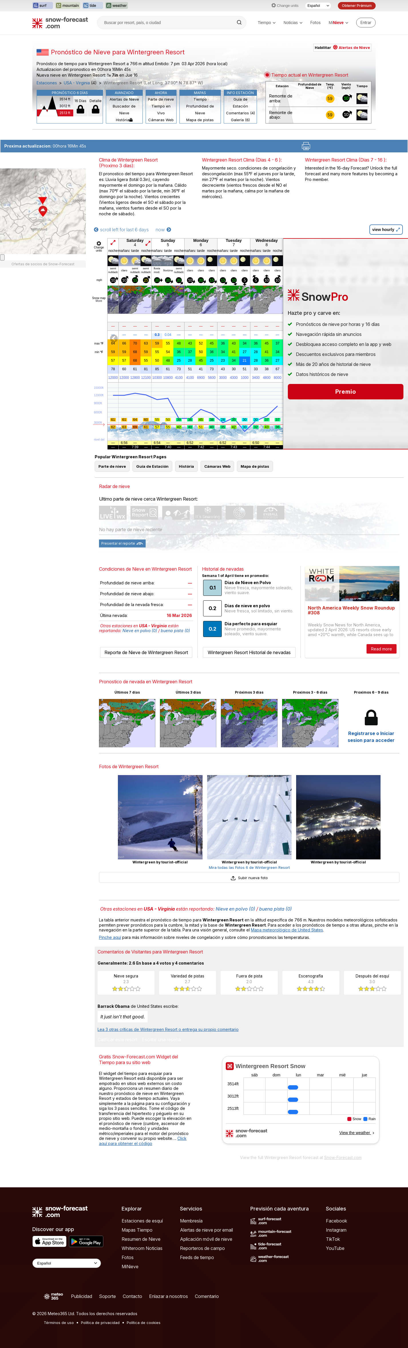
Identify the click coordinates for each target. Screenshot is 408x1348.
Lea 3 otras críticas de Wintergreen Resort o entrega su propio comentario (168, 1029)
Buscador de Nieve (124, 109)
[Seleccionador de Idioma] (318, 6)
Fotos (315, 22)
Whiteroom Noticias (142, 1248)
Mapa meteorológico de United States (287, 929)
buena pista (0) (175, 630)
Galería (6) (240, 120)
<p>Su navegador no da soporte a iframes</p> (300, 1104)
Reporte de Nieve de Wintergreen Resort (146, 652)
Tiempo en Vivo (161, 109)
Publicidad (81, 1296)
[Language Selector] (66, 1263)
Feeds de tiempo (197, 1257)
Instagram (336, 1230)
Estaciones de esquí (142, 1221)
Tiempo (267, 22)
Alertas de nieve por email (206, 1230)
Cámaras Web (161, 120)
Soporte (107, 1296)
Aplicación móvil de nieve (206, 1239)
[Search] (239, 22)
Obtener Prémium (357, 5)
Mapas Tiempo (137, 1230)
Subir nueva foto (249, 877)
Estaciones (47, 83)
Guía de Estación (240, 102)
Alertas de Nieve (124, 99)
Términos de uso (59, 1322)
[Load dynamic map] (2, 257)
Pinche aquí (110, 937)
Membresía (191, 1221)
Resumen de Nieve (141, 1239)
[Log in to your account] (366, 22)
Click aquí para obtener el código (143, 1141)
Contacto (132, 1296)
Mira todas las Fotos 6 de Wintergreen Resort (249, 867)
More (99, 300)
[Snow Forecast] (60, 22)
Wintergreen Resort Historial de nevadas (249, 652)
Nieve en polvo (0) (139, 630)
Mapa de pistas (200, 120)
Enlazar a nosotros (168, 1296)
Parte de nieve (161, 99)
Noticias (293, 22)
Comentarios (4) (240, 113)
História (124, 120)
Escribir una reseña (161, 1039)
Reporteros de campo (202, 1248)
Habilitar (342, 47)
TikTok (333, 1239)
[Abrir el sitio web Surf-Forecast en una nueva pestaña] (42, 5)
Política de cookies (144, 1322)
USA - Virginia (77, 83)
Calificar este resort (117, 1039)
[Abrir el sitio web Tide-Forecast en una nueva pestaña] (92, 5)
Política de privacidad (100, 1322)
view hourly (386, 229)
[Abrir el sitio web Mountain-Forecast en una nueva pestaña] (67, 5)
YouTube (335, 1248)
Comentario (207, 1296)
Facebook (336, 1221)
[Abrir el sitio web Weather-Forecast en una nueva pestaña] (116, 5)
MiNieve (130, 1266)
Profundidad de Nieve (200, 109)
